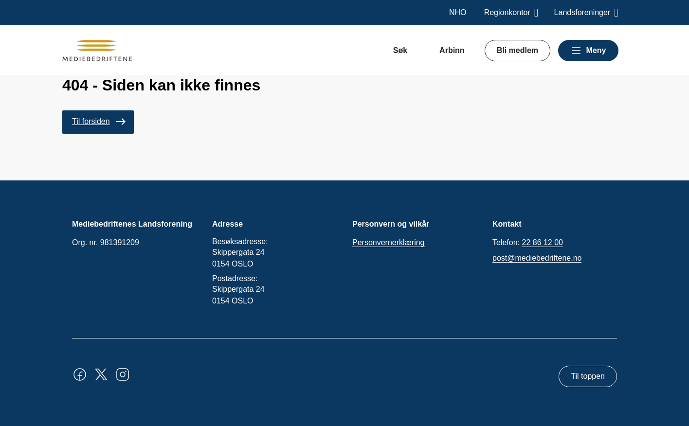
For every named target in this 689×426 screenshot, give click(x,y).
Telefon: (527, 242)
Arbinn (452, 50)
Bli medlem (517, 50)
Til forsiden (91, 121)
